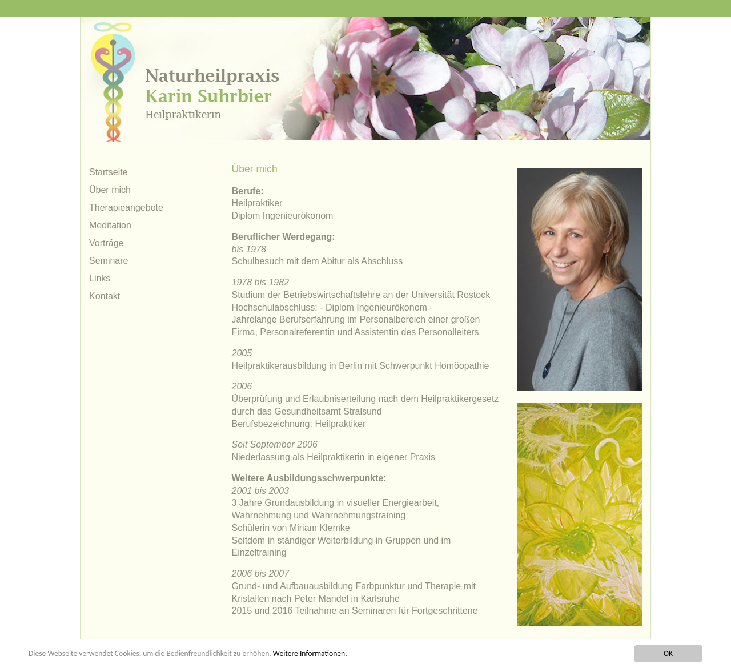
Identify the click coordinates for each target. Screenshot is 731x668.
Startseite (108, 172)
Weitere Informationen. (310, 653)
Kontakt (104, 296)
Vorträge (106, 243)
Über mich (110, 190)
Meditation (110, 225)
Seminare (108, 260)
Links (99, 278)
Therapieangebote (126, 207)
